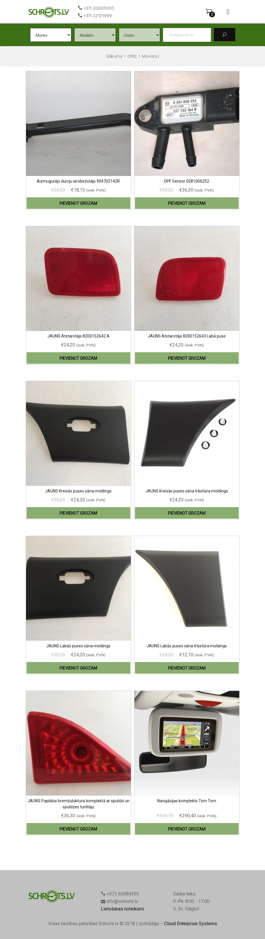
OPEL (132, 56)
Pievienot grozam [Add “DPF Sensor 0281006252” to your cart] (186, 203)
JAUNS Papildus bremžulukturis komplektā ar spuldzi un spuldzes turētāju (78, 804)
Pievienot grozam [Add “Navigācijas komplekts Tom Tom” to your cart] (186, 829)
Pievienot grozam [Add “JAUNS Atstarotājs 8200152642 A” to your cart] (78, 358)
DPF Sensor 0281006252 (186, 181)
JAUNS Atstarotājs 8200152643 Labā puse (187, 336)
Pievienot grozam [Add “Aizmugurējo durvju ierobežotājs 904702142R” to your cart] (78, 203)
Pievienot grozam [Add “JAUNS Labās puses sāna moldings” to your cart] (78, 668)
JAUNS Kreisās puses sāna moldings (78, 491)
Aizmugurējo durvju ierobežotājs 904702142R (78, 181)
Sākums (114, 56)
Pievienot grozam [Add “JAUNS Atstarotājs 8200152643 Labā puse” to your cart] (186, 358)
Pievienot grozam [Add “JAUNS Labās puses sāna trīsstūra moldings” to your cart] (186, 668)
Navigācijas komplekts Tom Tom (186, 801)
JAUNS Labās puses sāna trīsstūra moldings (187, 646)
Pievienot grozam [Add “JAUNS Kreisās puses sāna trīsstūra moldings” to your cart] (186, 513)
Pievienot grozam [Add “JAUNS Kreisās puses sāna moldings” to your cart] (78, 513)
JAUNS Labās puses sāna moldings (78, 646)
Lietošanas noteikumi (122, 909)
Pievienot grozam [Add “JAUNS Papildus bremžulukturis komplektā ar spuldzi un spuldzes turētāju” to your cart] (78, 829)
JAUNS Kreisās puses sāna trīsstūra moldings (186, 491)
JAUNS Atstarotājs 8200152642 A (78, 336)
